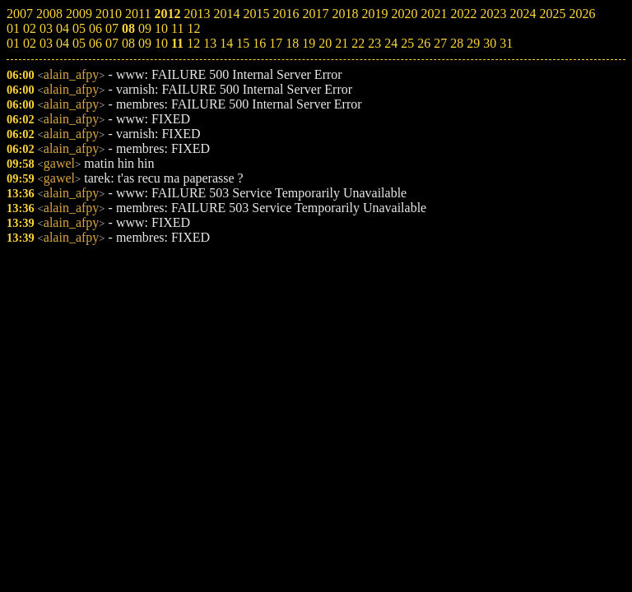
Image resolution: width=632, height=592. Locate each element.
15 (242, 43)
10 (161, 43)
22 (358, 43)
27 (440, 43)
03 (46, 43)
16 (259, 43)
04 (62, 43)
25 (407, 43)
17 (275, 43)
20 (325, 43)
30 (489, 43)
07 (111, 43)
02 (29, 43)
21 (341, 43)
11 (177, 43)
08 (128, 43)
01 (13, 43)
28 (456, 43)
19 (308, 43)
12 (193, 43)
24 (390, 43)
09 (144, 43)
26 (423, 43)
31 (506, 43)
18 (292, 43)
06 (95, 43)
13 (209, 43)
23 (374, 43)
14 (226, 43)
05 (79, 43)
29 (473, 43)
